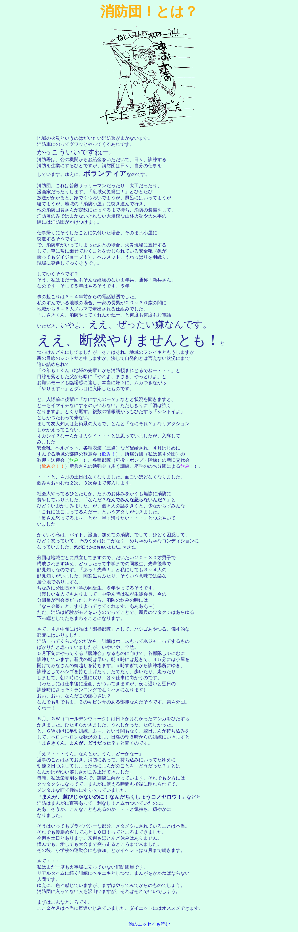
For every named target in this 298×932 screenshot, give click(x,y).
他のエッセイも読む (149, 924)
